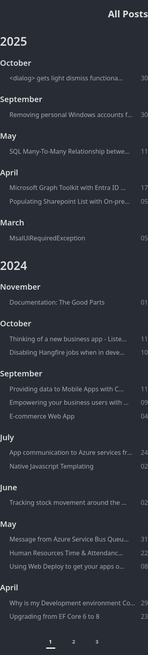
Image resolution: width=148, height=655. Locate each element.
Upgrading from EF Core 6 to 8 (54, 616)
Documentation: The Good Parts (57, 302)
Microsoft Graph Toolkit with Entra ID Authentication (69, 187)
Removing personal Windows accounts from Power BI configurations (71, 114)
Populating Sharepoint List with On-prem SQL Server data (69, 201)
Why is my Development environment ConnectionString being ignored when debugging (72, 603)
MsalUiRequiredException (47, 238)
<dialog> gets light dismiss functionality (66, 78)
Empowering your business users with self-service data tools (70, 402)
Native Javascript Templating (51, 466)
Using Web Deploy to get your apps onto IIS (67, 566)
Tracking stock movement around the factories (68, 502)
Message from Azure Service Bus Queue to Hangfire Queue (70, 539)
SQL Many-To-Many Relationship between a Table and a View (70, 151)
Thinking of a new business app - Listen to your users (69, 339)
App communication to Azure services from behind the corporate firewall (71, 452)
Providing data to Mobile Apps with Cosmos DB (68, 389)
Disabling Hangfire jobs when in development (67, 352)
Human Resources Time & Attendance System (67, 553)
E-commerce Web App (42, 416)
